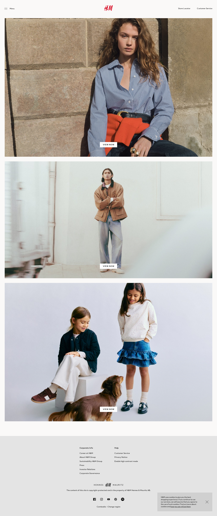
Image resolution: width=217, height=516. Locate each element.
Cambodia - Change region (108, 506)
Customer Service (122, 453)
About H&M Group (88, 457)
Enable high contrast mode (126, 461)
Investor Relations (87, 469)
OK (207, 502)
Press (82, 465)
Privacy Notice (120, 457)
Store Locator (184, 9)
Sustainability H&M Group (91, 461)
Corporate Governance (90, 473)
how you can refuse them (181, 506)
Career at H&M (86, 453)
